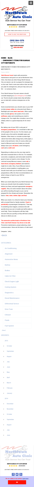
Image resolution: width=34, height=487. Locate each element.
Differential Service (12, 304)
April (8, 377)
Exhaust (8, 315)
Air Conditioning (11, 248)
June (8, 367)
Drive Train (9, 309)
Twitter (17, 474)
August (9, 356)
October (9, 346)
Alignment (8, 254)
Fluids (7, 320)
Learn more (25, 478)
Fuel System (9, 326)
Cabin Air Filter (10, 276)
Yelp (20, 474)
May (8, 372)
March (9, 383)
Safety (9, 231)
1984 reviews (22, 26)
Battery (7, 265)
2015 (6, 341)
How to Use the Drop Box (17, 34)
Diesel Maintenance (12, 298)
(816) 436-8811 (18, 47)
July (8, 362)
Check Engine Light (12, 281)
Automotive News (11, 259)
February (9, 388)
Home (3, 58)
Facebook (13, 474)
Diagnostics (9, 292)
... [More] (3, 330)
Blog (10, 58)
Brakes (7, 270)
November (10, 409)
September (10, 351)
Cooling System (10, 287)
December (10, 404)
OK (17, 482)
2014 (6, 398)
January (9, 393)
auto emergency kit (20, 95)
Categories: (6, 243)
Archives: (5, 335)
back (4, 235)
